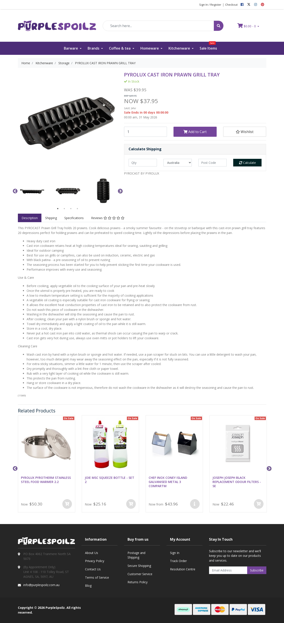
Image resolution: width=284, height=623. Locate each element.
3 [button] (71, 208)
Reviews (107, 218)
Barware (71, 48)
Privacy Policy (94, 561)
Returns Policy (138, 582)
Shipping (51, 218)
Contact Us (93, 569)
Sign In (174, 553)
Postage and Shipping (136, 555)
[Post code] (212, 162)
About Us (91, 553)
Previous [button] (14, 191)
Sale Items (208, 46)
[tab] (29, 218)
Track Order (178, 561)
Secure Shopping (139, 566)
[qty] (143, 162)
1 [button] (58, 208)
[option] (32, 190)
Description (30, 218)
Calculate (247, 163)
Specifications (74, 218)
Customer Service (140, 574)
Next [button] (119, 191)
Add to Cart (195, 131)
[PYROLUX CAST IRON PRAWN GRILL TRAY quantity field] (145, 132)
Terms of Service (97, 577)
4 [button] (77, 208)
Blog (88, 585)
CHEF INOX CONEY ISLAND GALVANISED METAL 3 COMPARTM (168, 482)
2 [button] (64, 208)
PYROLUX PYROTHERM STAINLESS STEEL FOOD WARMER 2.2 (46, 480)
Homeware (150, 48)
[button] (244, 132)
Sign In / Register (210, 5)
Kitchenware (179, 48)
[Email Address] (228, 570)
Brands (94, 48)
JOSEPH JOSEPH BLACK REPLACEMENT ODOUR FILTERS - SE (237, 482)
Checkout (231, 5)
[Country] (177, 162)
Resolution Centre (182, 569)
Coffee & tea (120, 48)
